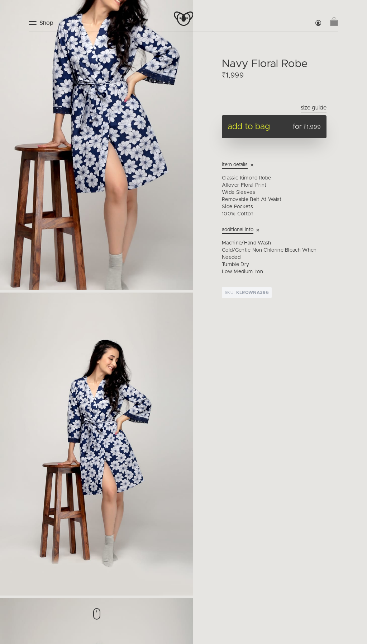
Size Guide (314, 108)
